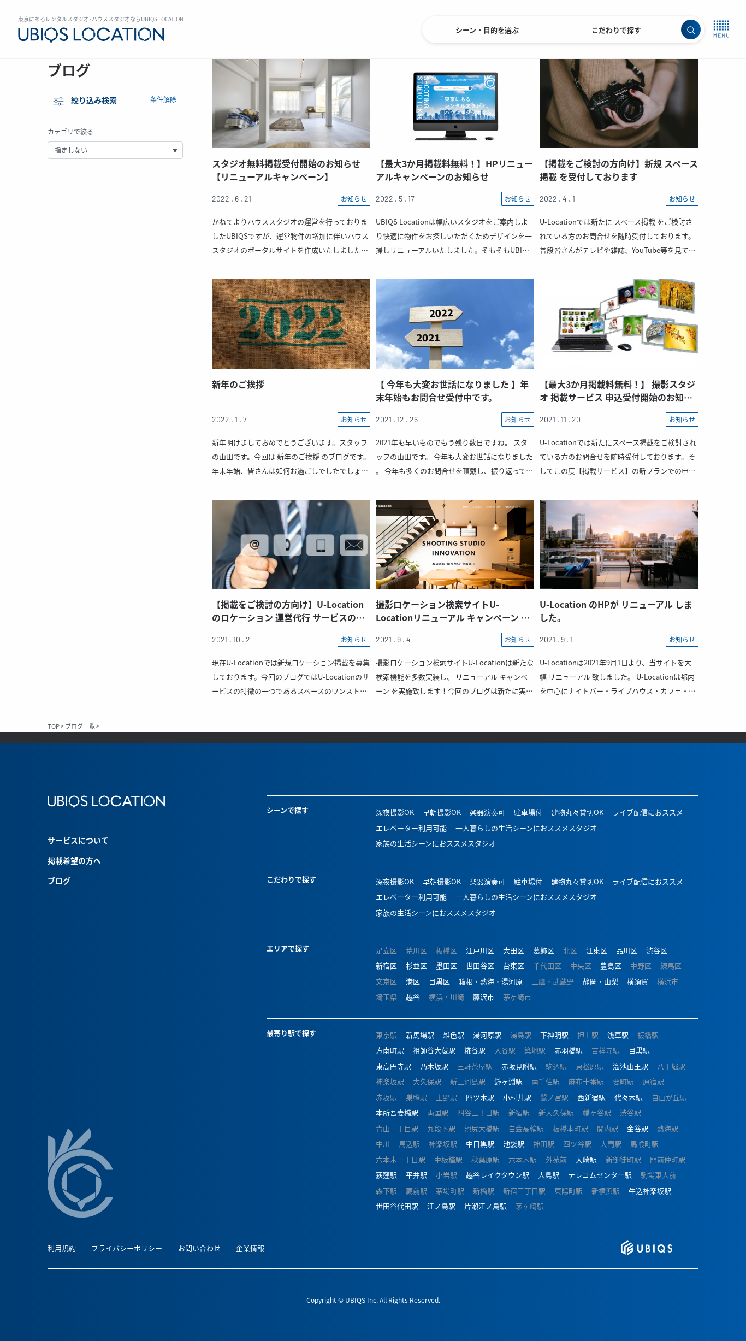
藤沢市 (483, 996)
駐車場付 (528, 812)
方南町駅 (390, 1050)
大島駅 (548, 1174)
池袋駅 (513, 1143)
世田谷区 (480, 965)
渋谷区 (656, 950)
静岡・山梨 (600, 981)
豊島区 (610, 965)
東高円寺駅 (393, 1066)
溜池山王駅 (630, 1066)
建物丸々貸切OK (577, 812)
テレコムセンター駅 (600, 1174)
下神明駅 (554, 1035)
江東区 (596, 950)
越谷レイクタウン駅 (497, 1174)
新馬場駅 (420, 1035)
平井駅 (416, 1174)
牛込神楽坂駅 (650, 1190)
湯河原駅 (487, 1035)
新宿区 (386, 965)
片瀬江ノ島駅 (485, 1206)
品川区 (626, 950)
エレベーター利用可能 (411, 828)
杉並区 (416, 965)
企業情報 (250, 1248)
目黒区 (439, 981)
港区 (413, 981)
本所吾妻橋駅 (397, 1112)
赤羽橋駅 (568, 1050)
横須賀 (637, 981)
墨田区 (446, 965)
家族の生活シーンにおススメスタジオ (436, 843)
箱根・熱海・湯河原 (491, 981)
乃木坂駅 (434, 1066)
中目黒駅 (480, 1143)
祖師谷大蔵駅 (434, 1050)
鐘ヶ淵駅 (508, 1081)
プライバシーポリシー (126, 1248)
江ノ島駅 (441, 1206)
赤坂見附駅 (519, 1066)
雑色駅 (453, 1035)
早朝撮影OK (442, 812)
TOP (54, 726)
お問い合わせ (199, 1248)
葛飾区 (543, 950)
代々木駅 (628, 1097)
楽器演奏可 (487, 812)
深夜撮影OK (395, 812)
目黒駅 (639, 1050)
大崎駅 (586, 1159)
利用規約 (62, 1248)
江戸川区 (480, 950)
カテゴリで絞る (70, 131)
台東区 (513, 965)
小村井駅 (517, 1097)
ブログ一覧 (80, 726)
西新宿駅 (591, 1097)
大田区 (513, 950)
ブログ (59, 880)
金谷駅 (637, 1128)
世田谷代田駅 (397, 1206)
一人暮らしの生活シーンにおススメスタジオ (526, 828)
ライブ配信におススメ (647, 812)
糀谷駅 (475, 1050)
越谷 (413, 996)
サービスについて (78, 840)
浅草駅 (618, 1035)
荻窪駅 (386, 1174)
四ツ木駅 (480, 1097)
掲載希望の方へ (74, 860)
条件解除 (163, 99)
